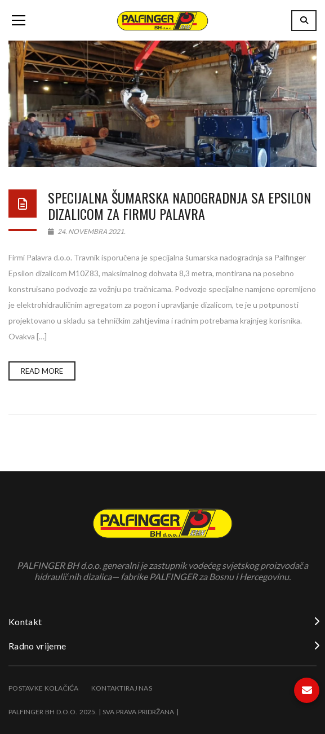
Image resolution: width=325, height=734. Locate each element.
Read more (42, 370)
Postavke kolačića (43, 688)
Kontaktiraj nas (121, 688)
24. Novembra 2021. (87, 231)
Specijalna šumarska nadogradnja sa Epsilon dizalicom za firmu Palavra (179, 205)
